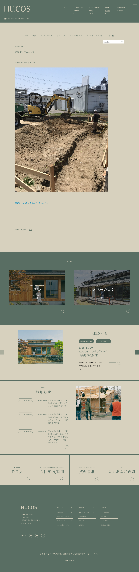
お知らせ (81, 520)
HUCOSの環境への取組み (63, 525)
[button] (2, 352)
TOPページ (59, 508)
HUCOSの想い (60, 512)
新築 (30, 230)
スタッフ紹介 (104, 520)
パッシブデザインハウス (63, 516)
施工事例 (81, 508)
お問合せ (103, 508)
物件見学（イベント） (84, 512)
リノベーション (61, 520)
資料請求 (81, 525)
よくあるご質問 (105, 512)
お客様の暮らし (83, 516)
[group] (69, 350)
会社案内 (103, 516)
